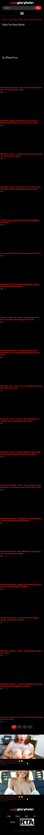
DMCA (26, 816)
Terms (9, 816)
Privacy (17, 816)
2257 (34, 816)
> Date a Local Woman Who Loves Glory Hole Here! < (22, 19)
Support (12, 822)
